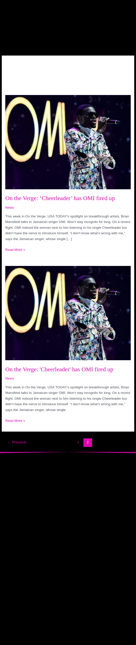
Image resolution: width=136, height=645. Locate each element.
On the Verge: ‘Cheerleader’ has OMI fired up (60, 198)
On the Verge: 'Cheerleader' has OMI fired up (59, 369)
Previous (16, 442)
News (9, 207)
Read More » (15, 249)
